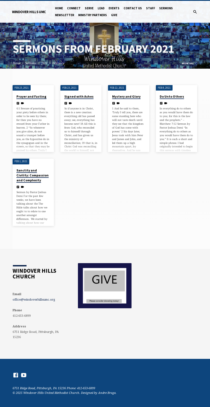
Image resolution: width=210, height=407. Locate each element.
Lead (101, 8)
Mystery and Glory (126, 96)
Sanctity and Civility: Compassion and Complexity (32, 175)
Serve (89, 8)
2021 (44, 63)
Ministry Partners (92, 15)
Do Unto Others (172, 96)
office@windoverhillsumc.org (34, 299)
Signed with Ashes (79, 96)
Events (114, 8)
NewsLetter (64, 15)
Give (114, 15)
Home (59, 8)
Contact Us (133, 8)
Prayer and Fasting (31, 96)
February (58, 63)
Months (189, 63)
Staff (150, 8)
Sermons (166, 8)
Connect (74, 8)
